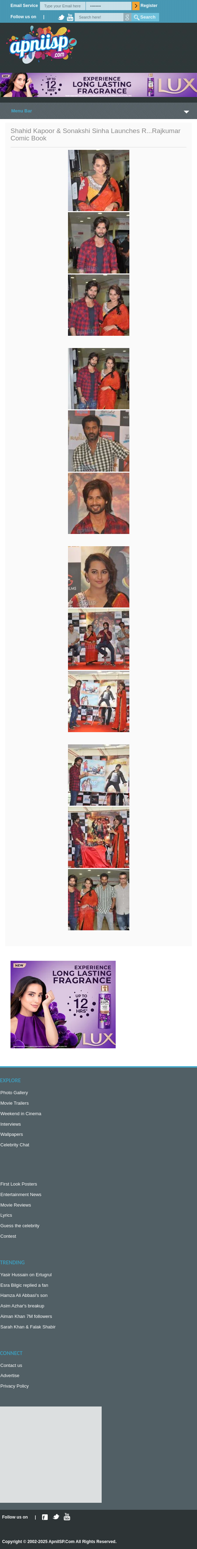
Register (149, 5)
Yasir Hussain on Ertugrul (26, 1274)
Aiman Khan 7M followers (26, 1316)
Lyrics (6, 1215)
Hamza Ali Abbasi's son (24, 1295)
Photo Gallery (14, 1092)
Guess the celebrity (19, 1225)
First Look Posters (18, 1184)
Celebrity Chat (14, 1144)
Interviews (10, 1124)
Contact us (11, 1365)
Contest (8, 1236)
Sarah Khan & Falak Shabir (28, 1326)
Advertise (9, 1375)
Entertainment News (20, 1194)
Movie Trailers (14, 1103)
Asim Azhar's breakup (22, 1305)
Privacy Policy (14, 1386)
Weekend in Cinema (20, 1113)
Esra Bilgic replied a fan (24, 1285)
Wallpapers (11, 1134)
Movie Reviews (15, 1205)
